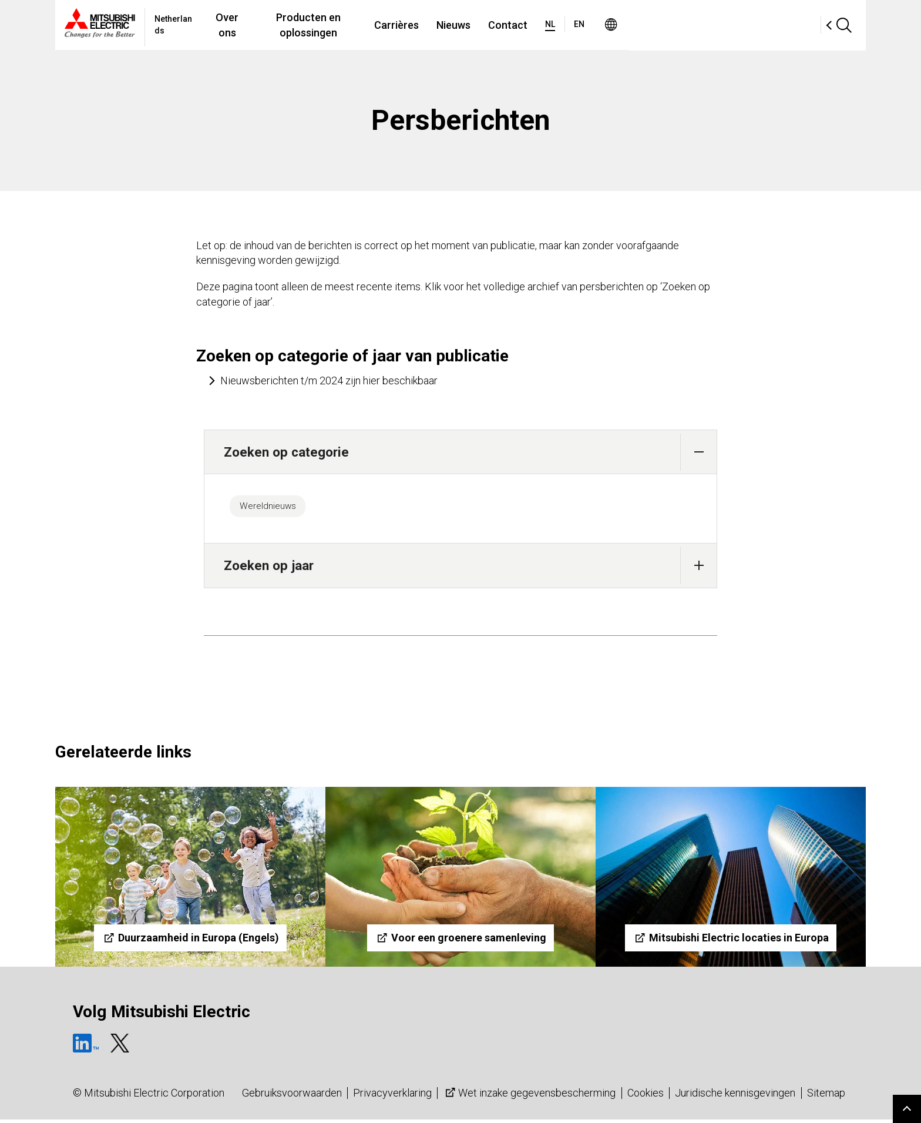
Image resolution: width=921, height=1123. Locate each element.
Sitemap (826, 1096)
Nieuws (570, 25)
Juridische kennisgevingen (735, 1096)
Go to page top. (907, 1109)
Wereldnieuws (272, 508)
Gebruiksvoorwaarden (292, 1096)
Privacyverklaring (392, 1096)
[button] (699, 452)
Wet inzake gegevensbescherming (529, 1096)
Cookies (645, 1096)
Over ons (309, 25)
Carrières (512, 25)
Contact (624, 25)
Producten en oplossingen (410, 25)
